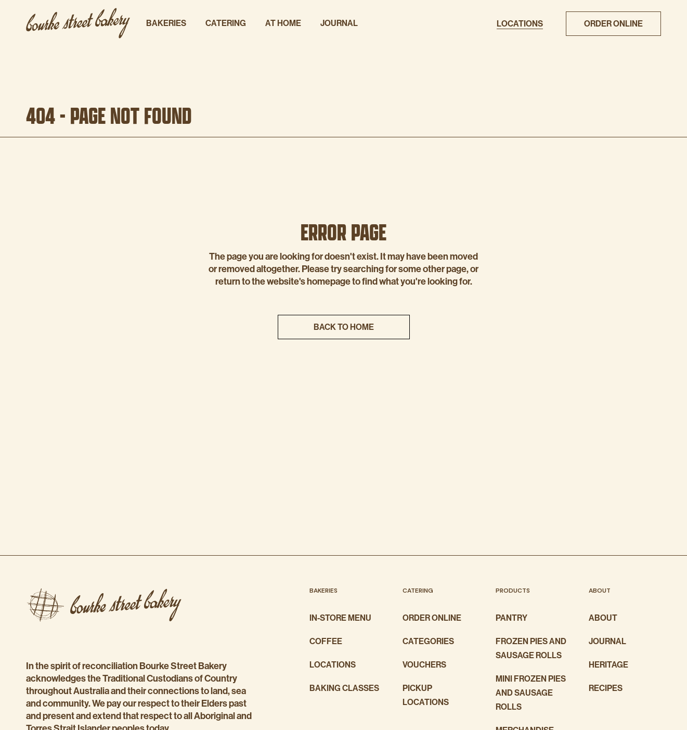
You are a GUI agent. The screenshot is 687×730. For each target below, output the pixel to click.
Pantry (511, 618)
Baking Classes (344, 688)
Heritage (608, 665)
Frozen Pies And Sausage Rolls (531, 648)
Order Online (432, 618)
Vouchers (424, 665)
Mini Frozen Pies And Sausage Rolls (531, 693)
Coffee (325, 641)
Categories (428, 641)
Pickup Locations (426, 695)
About (603, 618)
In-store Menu (340, 618)
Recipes (606, 688)
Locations (332, 665)
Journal (607, 641)
